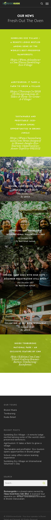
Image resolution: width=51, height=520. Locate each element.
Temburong (9, 413)
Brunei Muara (10, 410)
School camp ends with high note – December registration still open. (25, 277)
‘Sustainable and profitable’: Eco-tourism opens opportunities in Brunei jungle (24, 450)
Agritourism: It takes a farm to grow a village (23, 444)
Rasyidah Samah (27, 241)
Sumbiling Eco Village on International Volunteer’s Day (25, 232)
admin (27, 197)
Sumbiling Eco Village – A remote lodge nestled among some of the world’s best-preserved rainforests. (25, 437)
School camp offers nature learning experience (25, 188)
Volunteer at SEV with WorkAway (25, 323)
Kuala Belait (10, 417)
